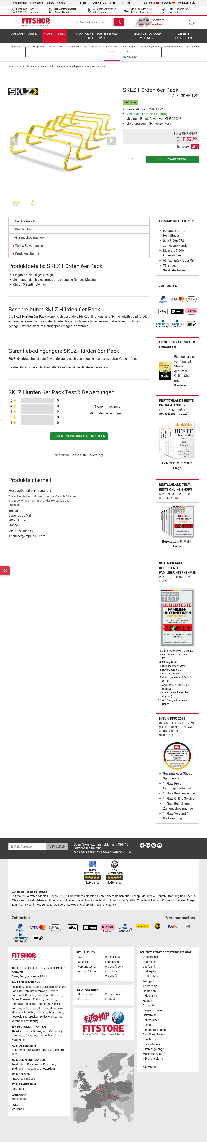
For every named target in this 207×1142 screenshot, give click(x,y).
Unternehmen (19, 2)
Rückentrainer (151, 1044)
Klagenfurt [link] (38, 1050)
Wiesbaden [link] (18, 1021)
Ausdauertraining (24, 36)
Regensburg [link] (55, 1012)
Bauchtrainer (151, 1039)
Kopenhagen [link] (19, 1099)
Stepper (147, 1025)
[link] (163, 302)
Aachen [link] (16, 987)
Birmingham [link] (40, 1031)
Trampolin (149, 981)
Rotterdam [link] (48, 1068)
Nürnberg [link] (41, 1012)
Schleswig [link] (46, 1016)
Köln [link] (25, 1008)
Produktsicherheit (27, 256)
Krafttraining (54, 36)
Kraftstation (150, 976)
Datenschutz (113, 957)
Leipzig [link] (33, 1008)
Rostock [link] (17, 1016)
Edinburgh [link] (18, 1035)
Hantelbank (150, 991)
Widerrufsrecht (114, 966)
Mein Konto (186, 2)
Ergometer (149, 962)
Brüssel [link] (30, 1078)
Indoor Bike (150, 995)
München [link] (17, 1012)
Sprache (168, 2)
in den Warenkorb (172, 162)
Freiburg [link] (38, 999)
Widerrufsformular (89, 971)
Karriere (49, 2)
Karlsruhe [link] (44, 1004)
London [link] (42, 1035)
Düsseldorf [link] (43, 995)
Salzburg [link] (58, 1050)
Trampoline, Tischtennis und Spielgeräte (97, 39)
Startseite (13, 69)
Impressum (36, 2)
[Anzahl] (134, 162)
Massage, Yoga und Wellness (147, 39)
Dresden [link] (30, 995)
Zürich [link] (44, 976)
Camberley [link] (55, 1031)
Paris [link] (20, 1089)
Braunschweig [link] (39, 991)
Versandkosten (87, 966)
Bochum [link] (60, 987)
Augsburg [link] (28, 987)
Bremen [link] (53, 991)
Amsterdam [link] (19, 1064)
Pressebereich (113, 994)
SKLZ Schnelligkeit (95, 69)
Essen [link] (15, 999)
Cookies (83, 962)
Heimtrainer (150, 1015)
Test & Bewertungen (29, 248)
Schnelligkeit (73, 69)
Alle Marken (150, 1067)
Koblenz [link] (16, 1008)
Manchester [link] (55, 1035)
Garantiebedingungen (30, 240)
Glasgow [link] (30, 1035)
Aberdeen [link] (17, 1031)
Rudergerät (150, 971)
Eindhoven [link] (18, 1068)
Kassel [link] (56, 1004)
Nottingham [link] (19, 1039)
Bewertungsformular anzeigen (79, 439)
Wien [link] (14, 1054)
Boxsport (148, 1005)
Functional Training (52, 69)
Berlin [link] (38, 987)
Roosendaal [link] (33, 1068)
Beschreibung (24, 232)
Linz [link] (49, 1050)
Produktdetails (25, 224)
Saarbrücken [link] (31, 1016)
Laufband (149, 966)
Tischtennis (150, 986)
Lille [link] (14, 1089)
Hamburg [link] (50, 999)
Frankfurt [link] (26, 999)
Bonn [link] (15, 991)
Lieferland (152, 2)
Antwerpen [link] (18, 1078)
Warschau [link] (18, 1109)
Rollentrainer (151, 1020)
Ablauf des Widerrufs (111, 974)
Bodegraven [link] (34, 1064)
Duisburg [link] (56, 995)
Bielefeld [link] (48, 987)
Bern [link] (22, 976)
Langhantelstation (154, 1030)
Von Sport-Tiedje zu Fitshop (29, 892)
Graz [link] (14, 1050)
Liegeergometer (152, 1010)
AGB (81, 957)
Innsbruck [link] (25, 1050)
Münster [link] (29, 1012)
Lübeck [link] (43, 1008)
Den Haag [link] (49, 1064)
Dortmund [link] (18, 995)
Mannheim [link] (56, 1008)
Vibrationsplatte (153, 1058)
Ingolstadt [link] (31, 1004)
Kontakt (61, 2)
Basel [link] (15, 976)
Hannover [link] (17, 1004)
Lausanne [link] (32, 976)
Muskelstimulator (153, 1054)
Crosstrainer (150, 957)
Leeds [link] (28, 1031)
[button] (14, 143)
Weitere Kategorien (183, 39)
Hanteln (148, 1000)
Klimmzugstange (153, 1049)
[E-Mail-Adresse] (27, 846)
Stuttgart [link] (59, 1016)
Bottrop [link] (24, 991)
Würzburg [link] (32, 1021)
